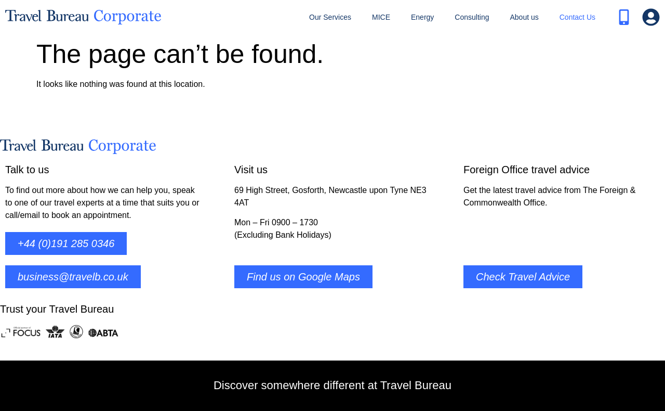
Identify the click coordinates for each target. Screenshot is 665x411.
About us (524, 17)
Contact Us (577, 17)
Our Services (330, 17)
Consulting (472, 17)
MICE (381, 17)
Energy (422, 17)
